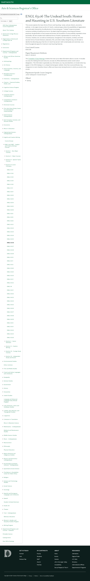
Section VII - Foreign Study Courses (13, 352)
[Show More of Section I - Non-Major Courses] (5, 151)
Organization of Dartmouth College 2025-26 (10, 39)
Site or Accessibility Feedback (47, 575)
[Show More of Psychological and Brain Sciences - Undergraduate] (3, 463)
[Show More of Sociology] (3, 489)
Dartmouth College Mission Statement (10, 34)
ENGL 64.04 (10, 301)
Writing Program (8, 525)
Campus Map (22, 559)
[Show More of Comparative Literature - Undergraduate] (3, 99)
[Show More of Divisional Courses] (3, 105)
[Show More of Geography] (3, 377)
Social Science (8, 486)
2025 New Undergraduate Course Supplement (10, 25)
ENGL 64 (9, 286)
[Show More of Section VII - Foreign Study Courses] (5, 351)
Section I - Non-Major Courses (12, 151)
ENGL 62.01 (10, 191)
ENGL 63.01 (10, 224)
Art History (7, 65)
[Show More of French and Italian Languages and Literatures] (3, 372)
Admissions (75, 553)
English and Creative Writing (12, 137)
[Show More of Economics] (3, 125)
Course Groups (9, 141)
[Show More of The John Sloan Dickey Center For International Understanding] (3, 108)
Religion (6, 477)
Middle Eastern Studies (10, 435)
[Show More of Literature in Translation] (3, 419)
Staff (38, 559)
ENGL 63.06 (10, 242)
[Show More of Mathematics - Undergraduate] (3, 426)
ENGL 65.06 (10, 337)
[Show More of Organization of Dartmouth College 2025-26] (1, 39)
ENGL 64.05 (10, 304)
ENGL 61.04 (10, 180)
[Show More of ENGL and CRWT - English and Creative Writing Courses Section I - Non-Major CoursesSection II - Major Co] (4, 144)
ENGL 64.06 (10, 308)
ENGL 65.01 (10, 326)
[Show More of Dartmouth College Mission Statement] (1, 34)
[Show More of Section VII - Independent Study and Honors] (5, 356)
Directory (74, 562)
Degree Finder (76, 556)
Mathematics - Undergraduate (12, 426)
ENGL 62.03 (10, 199)
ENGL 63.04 (10, 235)
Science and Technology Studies (10, 481)
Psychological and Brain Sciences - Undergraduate (11, 464)
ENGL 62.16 (10, 217)
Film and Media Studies (10, 368)
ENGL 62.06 (10, 210)
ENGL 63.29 (10, 272)
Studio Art (7, 505)
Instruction (6, 47)
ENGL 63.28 (10, 268)
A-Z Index (74, 559)
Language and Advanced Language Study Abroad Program (10, 400)
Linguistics (7, 415)
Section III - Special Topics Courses (13, 160)
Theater (6, 509)
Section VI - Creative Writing (12, 346)
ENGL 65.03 (10, 334)
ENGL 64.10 (10, 323)
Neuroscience (7, 442)
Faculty (39, 553)
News (55, 553)
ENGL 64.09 (10, 319)
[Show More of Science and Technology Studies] (3, 481)
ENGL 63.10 (10, 257)
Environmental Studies (10, 361)
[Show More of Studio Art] (3, 505)
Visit (20, 556)
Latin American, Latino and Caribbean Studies (11, 406)
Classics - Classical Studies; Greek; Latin (12, 83)
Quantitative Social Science (11, 468)
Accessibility (57, 565)
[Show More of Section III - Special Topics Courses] (5, 159)
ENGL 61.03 (10, 177)
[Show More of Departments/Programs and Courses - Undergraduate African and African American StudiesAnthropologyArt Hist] (1, 51)
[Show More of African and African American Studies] (3, 56)
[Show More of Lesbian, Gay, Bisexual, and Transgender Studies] (3, 410)
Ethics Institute (8, 365)
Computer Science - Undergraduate (9, 95)
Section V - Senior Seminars (11, 341)
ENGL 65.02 (10, 330)
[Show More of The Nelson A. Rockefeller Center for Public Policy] (3, 472)
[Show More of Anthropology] (3, 61)
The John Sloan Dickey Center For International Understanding (12, 110)
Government (7, 384)
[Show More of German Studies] (3, 381)
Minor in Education (9, 128)
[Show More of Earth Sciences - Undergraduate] (3, 115)
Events (56, 556)
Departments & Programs (79, 567)
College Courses (8, 91)
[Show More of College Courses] (3, 91)
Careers (56, 559)
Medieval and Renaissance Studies (11, 431)
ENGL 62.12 (10, 213)
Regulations (6, 44)
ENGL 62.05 (10, 206)
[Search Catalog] (9, 18)
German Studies (8, 381)
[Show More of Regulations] (1, 44)
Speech (6, 498)
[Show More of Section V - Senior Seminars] (5, 341)
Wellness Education (9, 516)
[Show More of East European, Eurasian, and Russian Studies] (3, 120)
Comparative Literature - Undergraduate (11, 100)
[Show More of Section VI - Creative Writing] (5, 346)
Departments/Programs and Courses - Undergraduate (10, 52)
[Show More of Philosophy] (3, 446)
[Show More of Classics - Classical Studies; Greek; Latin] (3, 82)
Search (10, 21)
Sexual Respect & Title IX (61, 567)
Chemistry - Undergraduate (11, 78)
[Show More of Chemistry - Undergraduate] (3, 78)
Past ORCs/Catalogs (8, 541)
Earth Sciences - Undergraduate (8, 115)
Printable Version (8, 534)
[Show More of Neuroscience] (3, 442)
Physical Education (9, 450)
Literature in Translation (11, 419)
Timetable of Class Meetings (36, 59)
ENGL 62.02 (10, 195)
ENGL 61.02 (10, 173)
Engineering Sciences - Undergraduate (10, 132)
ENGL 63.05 (10, 239)
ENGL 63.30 (10, 275)
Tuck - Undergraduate (10, 513)
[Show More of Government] (3, 384)
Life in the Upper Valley (60, 562)
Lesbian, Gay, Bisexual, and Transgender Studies (11, 411)
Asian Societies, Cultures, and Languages (12, 69)
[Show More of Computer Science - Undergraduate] (3, 94)
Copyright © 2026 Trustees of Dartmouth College (15, 575)
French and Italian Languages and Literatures (12, 373)
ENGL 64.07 (10, 312)
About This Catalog (8, 30)
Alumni (39, 562)
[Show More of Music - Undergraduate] (3, 439)
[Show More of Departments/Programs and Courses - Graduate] (1, 529)
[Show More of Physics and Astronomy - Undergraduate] (3, 458)
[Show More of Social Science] (3, 486)
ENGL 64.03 (10, 297)
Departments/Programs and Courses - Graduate (10, 529)
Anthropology (8, 61)
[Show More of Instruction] (1, 47)
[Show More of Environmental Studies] (3, 361)
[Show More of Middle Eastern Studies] (3, 435)
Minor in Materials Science (11, 423)
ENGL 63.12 (10, 264)
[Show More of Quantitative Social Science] (3, 468)
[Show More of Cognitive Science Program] (3, 87)
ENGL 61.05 (10, 184)
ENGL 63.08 (10, 250)
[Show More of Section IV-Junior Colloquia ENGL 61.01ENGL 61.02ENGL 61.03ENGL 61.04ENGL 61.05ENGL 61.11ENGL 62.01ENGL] (5, 164)
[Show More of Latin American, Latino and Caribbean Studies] (3, 405)
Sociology (6, 489)
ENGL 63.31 (10, 279)
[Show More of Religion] (3, 477)
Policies (36, 575)
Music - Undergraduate (10, 439)
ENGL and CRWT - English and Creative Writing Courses (12, 146)
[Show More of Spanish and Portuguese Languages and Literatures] (3, 493)
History (6, 388)
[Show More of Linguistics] (3, 415)
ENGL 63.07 (10, 246)
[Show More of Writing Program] (3, 525)
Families (39, 565)
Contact (21, 553)
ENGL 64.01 (10, 290)
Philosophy (7, 446)
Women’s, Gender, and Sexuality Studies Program (11, 521)
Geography (7, 377)
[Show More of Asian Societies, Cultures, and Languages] (3, 68)
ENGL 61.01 (10, 170)
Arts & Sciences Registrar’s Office (19, 8)
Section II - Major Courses (13, 156)
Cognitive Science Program (11, 87)
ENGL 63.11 (10, 261)
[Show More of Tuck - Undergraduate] (3, 513)
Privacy (30, 575)
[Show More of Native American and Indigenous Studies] (3, 453)
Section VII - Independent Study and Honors (13, 357)
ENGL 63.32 (10, 283)
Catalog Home (7, 537)
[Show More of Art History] (3, 65)
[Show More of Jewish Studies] (3, 395)
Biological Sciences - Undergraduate (10, 74)
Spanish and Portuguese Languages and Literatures (11, 494)
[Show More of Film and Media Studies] (3, 368)
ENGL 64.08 (10, 315)
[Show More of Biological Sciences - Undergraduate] (3, 73)
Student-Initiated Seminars (11, 502)
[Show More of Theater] (3, 509)
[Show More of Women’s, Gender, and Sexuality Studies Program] (3, 520)
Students (39, 556)
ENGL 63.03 (10, 232)
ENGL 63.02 (10, 228)
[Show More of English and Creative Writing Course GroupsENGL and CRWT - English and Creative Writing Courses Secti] (3, 137)
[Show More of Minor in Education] (3, 128)
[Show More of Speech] (3, 498)
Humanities (7, 392)
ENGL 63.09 (10, 253)
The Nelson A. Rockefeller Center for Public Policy (11, 473)
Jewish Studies (8, 395)
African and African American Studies (12, 57)
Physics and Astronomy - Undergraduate (11, 459)
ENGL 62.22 (10, 221)
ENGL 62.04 (10, 202)
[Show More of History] (3, 388)
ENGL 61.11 (10, 188)
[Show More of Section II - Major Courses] (5, 156)
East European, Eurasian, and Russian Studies (12, 120)
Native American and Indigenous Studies (9, 454)
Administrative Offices (78, 565)
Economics (7, 125)
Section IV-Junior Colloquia (11, 165)
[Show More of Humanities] (3, 392)
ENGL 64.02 (10, 294)
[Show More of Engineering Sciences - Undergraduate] (3, 132)
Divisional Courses (9, 105)
